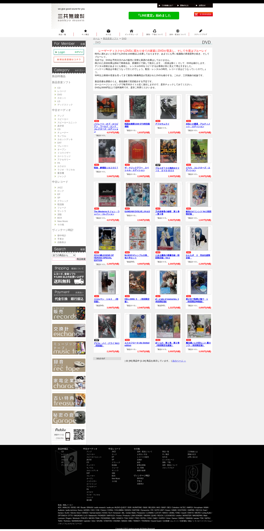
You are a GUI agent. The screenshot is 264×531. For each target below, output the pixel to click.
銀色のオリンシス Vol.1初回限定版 (198, 211)
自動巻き (61, 242)
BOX (59, 218)
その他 (60, 224)
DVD (59, 94)
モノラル (61, 136)
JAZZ (60, 187)
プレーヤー (62, 146)
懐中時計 (61, 235)
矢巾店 (164, 457)
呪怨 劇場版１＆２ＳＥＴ (106, 166)
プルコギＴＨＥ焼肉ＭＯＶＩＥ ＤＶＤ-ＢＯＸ (167, 168)
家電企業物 (141, 465)
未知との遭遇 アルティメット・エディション (198, 124)
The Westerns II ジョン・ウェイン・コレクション (107, 211)
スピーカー (62, 119)
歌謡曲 (60, 204)
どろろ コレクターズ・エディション (198, 167)
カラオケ (61, 166)
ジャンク (61, 176)
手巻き (60, 239)
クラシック (62, 201)
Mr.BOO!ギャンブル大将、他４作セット (137, 255)
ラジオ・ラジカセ (66, 169)
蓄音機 (60, 173)
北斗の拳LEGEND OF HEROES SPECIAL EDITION (104, 256)
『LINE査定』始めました (154, 15)
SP (58, 197)
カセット (61, 98)
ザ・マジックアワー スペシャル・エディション (137, 167)
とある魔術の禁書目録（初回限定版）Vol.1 (167, 255)
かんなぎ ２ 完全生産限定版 (198, 255)
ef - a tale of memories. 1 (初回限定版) (167, 299)
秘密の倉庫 (141, 470)
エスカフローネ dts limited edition (137, 343)
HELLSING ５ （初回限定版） (137, 299)
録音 (138, 462)
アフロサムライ (162, 122)
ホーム (96, 38)
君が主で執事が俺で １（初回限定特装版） (197, 299)
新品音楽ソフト (61, 82)
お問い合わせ (193, 457)
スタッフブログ (168, 468)
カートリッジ (64, 156)
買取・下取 (166, 462)
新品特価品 (58, 76)
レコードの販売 (143, 457)
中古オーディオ (61, 110)
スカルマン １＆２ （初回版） (106, 299)
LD (58, 101)
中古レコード (60, 181)
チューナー (62, 132)
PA (58, 163)
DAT (59, 142)
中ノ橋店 (165, 454)
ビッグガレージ (168, 460)
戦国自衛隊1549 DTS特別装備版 (137, 124)
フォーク (61, 207)
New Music (62, 221)
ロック (60, 191)
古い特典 (140, 468)
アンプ (60, 116)
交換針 (139, 460)
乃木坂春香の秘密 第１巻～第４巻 (167, 211)
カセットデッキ (65, 139)
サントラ (61, 211)
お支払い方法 (142, 454)
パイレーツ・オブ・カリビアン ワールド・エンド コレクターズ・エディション (106, 126)
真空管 (60, 126)
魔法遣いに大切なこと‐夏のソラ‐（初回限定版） (198, 343)
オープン (61, 149)
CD (59, 88)
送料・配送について (144, 452)
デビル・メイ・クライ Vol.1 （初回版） (106, 343)
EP (58, 194)
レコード (61, 91)
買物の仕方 (192, 454)
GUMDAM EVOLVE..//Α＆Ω (137, 210)
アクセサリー (64, 159)
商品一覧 (165, 452)
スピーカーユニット (67, 122)
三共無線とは (193, 452)
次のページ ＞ (179, 361)
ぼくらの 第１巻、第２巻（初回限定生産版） (167, 343)
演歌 (59, 214)
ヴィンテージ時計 (63, 230)
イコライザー (64, 153)
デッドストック (65, 104)
